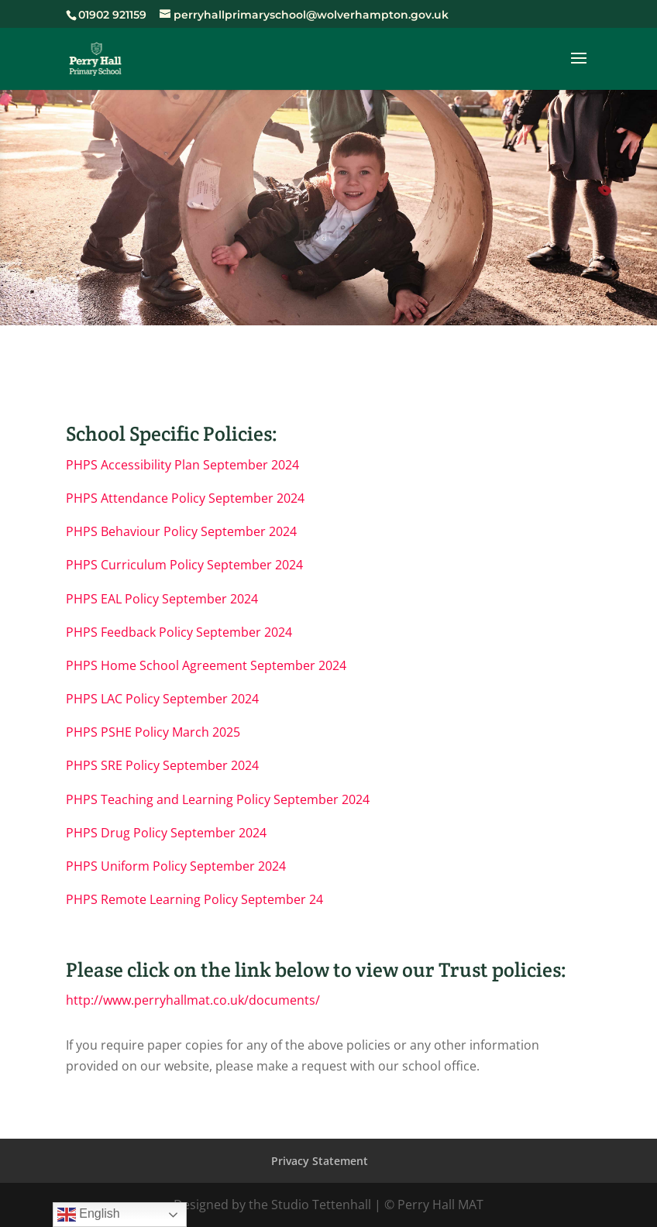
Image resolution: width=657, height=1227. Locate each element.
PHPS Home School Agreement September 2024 (206, 665)
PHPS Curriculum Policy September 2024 (184, 564)
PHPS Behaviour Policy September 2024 (181, 531)
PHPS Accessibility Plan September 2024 (182, 464)
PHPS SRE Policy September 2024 (162, 765)
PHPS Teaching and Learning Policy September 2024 (218, 799)
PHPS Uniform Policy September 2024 (176, 866)
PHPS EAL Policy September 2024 (162, 598)
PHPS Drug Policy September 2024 (166, 832)
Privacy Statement (319, 1160)
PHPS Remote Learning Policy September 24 (194, 899)
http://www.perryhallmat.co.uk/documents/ (193, 1000)
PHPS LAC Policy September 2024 (162, 698)
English (88, 1214)
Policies (328, 237)
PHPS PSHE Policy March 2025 (153, 732)
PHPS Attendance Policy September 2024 (185, 498)
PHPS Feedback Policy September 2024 (179, 632)
